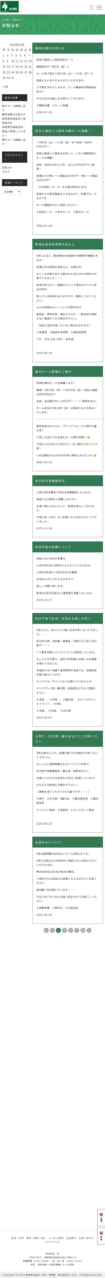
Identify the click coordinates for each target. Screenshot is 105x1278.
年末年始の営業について (53, 547)
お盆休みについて (48, 842)
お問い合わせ (86, 1238)
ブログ (6, 171)
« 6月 (5, 86)
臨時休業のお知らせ (50, 48)
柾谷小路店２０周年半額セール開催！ (63, 131)
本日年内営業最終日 (50, 481)
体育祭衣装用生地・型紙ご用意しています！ (14, 131)
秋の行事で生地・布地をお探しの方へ (63, 618)
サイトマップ (52, 1241)
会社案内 (71, 1238)
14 (82, 930)
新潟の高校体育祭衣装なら (55, 244)
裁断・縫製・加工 (36, 1238)
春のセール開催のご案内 (53, 371)
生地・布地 (17, 1238)
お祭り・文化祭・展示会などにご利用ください (66, 739)
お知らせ (7, 167)
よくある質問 (56, 1238)
